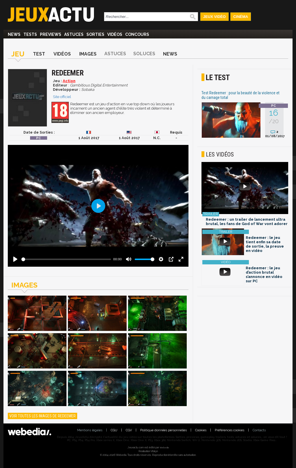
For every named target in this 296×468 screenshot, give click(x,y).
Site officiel (62, 97)
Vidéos (114, 34)
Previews (50, 34)
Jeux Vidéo (214, 16)
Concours (137, 34)
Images (88, 54)
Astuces (74, 34)
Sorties (95, 34)
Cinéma (240, 16)
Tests (30, 34)
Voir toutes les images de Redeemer (42, 416)
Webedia (164, 447)
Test (39, 54)
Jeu (18, 54)
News (14, 34)
